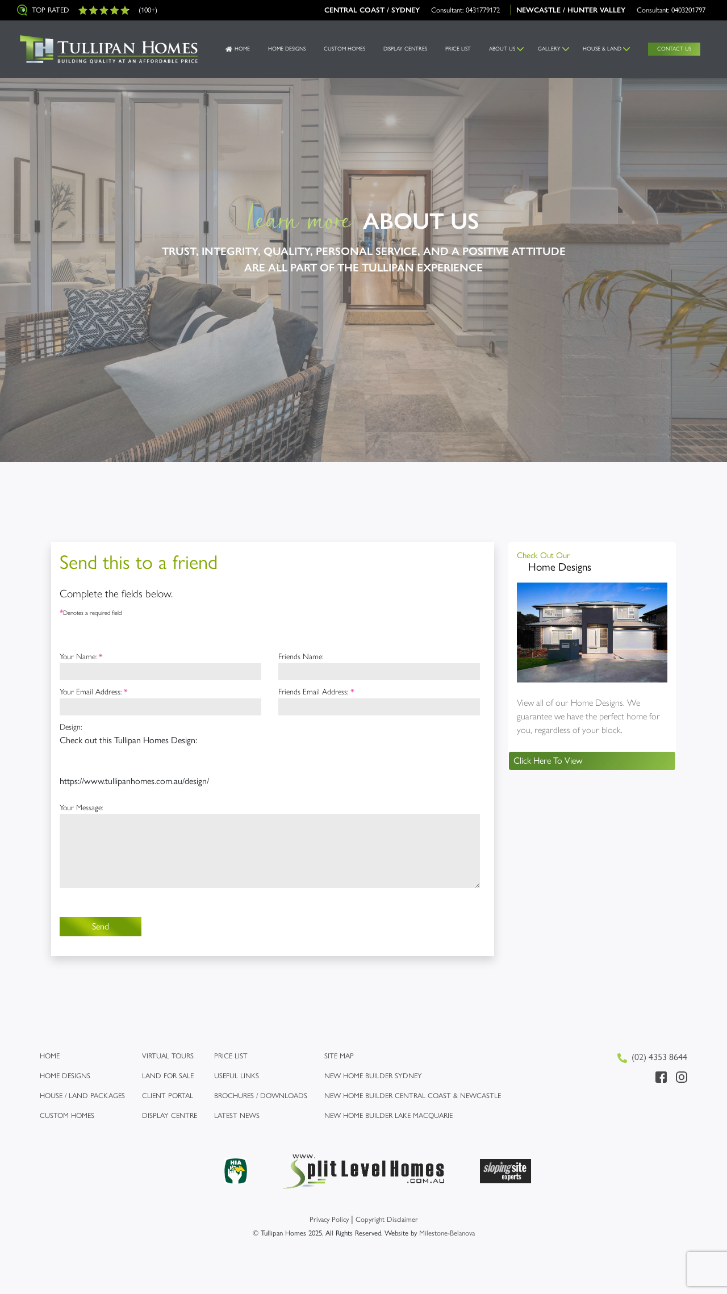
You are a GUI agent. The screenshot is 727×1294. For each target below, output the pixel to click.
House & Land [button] (602, 48)
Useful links (236, 1075)
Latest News (237, 1115)
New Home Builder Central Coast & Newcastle (412, 1095)
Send (100, 926)
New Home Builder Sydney (373, 1075)
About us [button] (502, 48)
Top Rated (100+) (87, 10)
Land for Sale (168, 1075)
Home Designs (287, 48)
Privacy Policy (329, 1219)
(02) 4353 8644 (652, 1057)
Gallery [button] (549, 48)
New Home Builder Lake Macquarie (388, 1115)
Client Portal (167, 1095)
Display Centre (169, 1115)
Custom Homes (344, 48)
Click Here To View (547, 760)
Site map (339, 1056)
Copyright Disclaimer (387, 1219)
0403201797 (688, 10)
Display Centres (405, 48)
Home (242, 48)
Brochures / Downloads (260, 1095)
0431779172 (483, 10)
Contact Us (674, 48)
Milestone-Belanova (447, 1233)
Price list (231, 1056)
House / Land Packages (82, 1095)
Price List (458, 48)
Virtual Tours (168, 1056)
